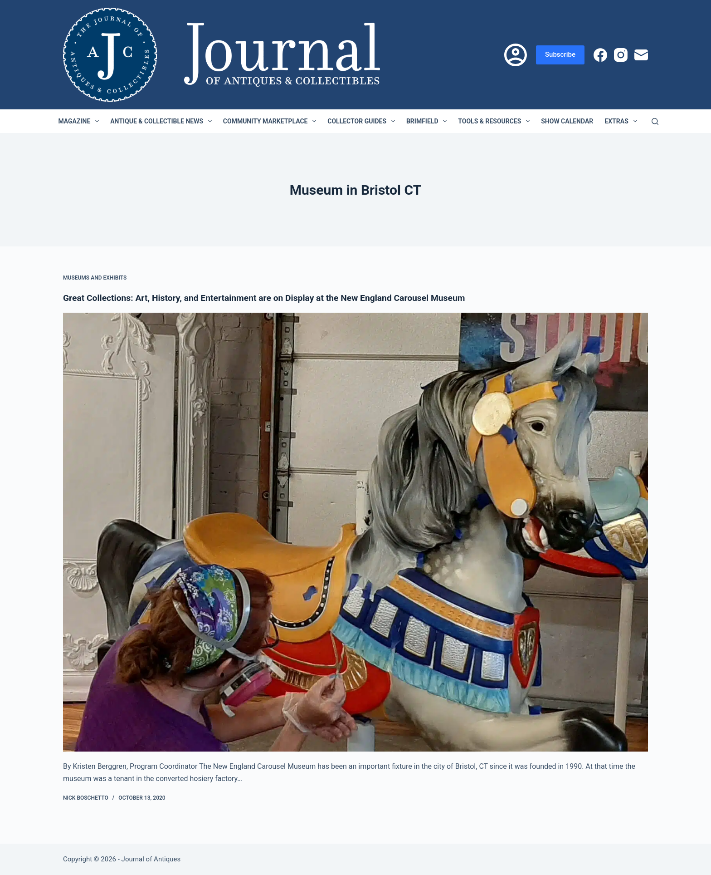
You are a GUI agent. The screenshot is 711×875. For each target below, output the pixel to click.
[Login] (515, 55)
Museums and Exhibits (95, 278)
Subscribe (560, 54)
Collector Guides (363, 121)
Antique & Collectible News (162, 121)
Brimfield (428, 121)
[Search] (655, 121)
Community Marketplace (271, 121)
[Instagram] (621, 55)
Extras (622, 121)
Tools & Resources (495, 121)
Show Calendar (567, 121)
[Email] (641, 55)
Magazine (80, 121)
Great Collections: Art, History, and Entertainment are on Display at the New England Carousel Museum (272, 297)
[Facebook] (600, 55)
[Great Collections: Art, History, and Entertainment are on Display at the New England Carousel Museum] (355, 532)
